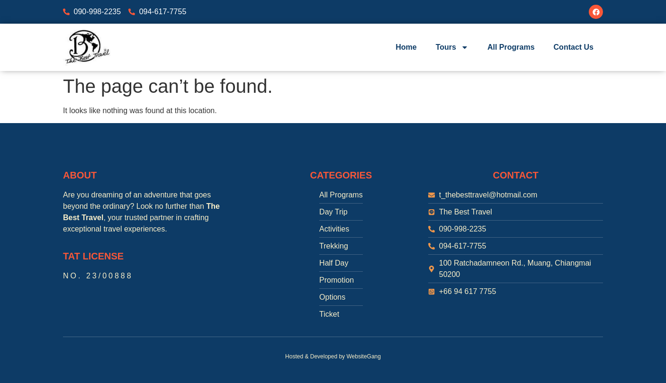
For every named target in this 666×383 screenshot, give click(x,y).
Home (406, 47)
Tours (452, 47)
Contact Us (574, 47)
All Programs (511, 47)
